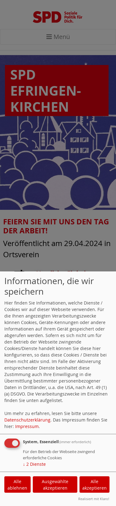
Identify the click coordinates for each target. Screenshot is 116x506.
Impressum (27, 426)
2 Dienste (34, 464)
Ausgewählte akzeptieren (55, 484)
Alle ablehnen (17, 484)
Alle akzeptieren (94, 484)
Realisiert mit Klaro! (93, 498)
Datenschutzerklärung (27, 420)
